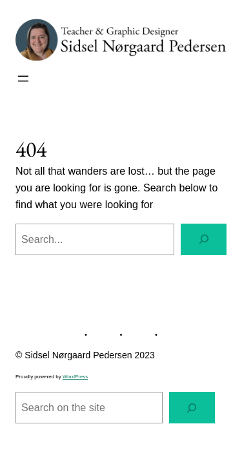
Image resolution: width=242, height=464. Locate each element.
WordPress (75, 377)
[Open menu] (23, 78)
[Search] (204, 240)
